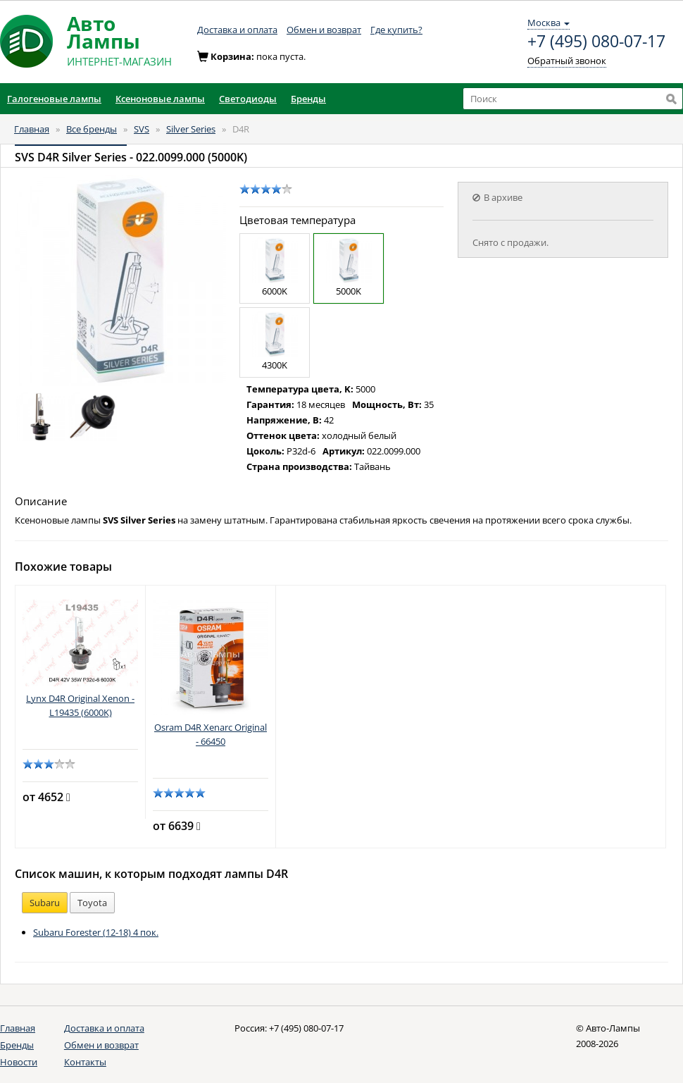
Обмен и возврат (324, 29)
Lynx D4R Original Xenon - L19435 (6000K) (80, 705)
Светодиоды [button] (248, 98)
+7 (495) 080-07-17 (596, 41)
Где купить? (396, 29)
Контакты (85, 1062)
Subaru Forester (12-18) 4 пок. (95, 932)
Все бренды (91, 129)
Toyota (92, 902)
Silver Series (190, 129)
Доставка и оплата (237, 29)
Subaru (45, 902)
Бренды (17, 1045)
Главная (31, 129)
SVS (141, 129)
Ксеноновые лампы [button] (160, 98)
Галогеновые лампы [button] (54, 98)
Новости (18, 1062)
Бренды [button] (308, 98)
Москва (548, 22)
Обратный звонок (566, 60)
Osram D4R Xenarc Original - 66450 (210, 734)
